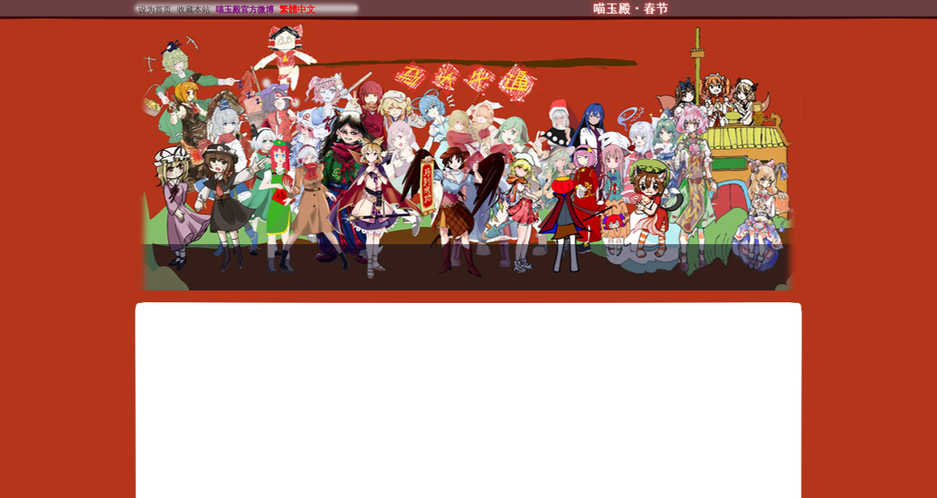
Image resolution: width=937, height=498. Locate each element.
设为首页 (154, 10)
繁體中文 (297, 9)
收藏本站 (193, 10)
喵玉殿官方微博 (245, 10)
